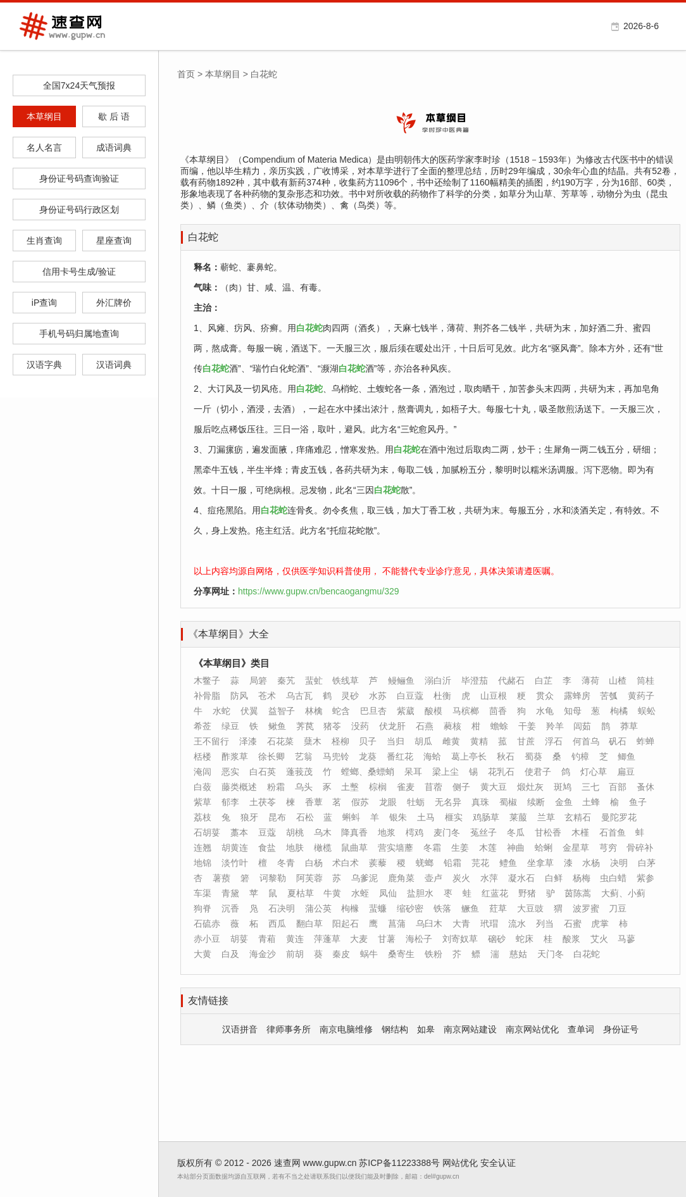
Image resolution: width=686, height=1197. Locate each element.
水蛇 (221, 711)
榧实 (454, 817)
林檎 (314, 711)
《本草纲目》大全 (228, 634)
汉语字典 (44, 365)
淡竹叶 (234, 863)
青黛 (230, 893)
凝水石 (521, 878)
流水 (517, 923)
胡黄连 (234, 848)
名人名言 (44, 147)
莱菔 (518, 817)
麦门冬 (446, 832)
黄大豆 (493, 787)
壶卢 (433, 878)
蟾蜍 (499, 726)
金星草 (576, 848)
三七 (590, 787)
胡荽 (239, 939)
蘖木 (312, 741)
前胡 (295, 954)
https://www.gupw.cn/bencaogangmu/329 (318, 591)
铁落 (442, 908)
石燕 (424, 726)
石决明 (281, 908)
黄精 (479, 741)
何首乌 (586, 741)
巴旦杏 (373, 711)
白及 (230, 954)
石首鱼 (612, 832)
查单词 (581, 1029)
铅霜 (452, 863)
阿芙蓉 (309, 878)
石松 (305, 817)
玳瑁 (489, 923)
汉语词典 (114, 365)
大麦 (359, 939)
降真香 (354, 832)
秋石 (505, 756)
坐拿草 (540, 863)
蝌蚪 (351, 817)
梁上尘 (445, 772)
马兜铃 (336, 756)
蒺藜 (378, 863)
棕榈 (378, 787)
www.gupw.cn (330, 1163)
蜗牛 (369, 954)
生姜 (460, 848)
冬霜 (432, 848)
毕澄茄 (474, 680)
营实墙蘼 (395, 848)
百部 (618, 787)
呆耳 (413, 772)
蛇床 (524, 939)
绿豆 (230, 726)
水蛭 (360, 893)
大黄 (202, 954)
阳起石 (345, 923)
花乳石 (501, 772)
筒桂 (645, 680)
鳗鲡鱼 (401, 680)
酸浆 (571, 939)
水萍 (489, 878)
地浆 (387, 832)
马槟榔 (465, 711)
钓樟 (580, 756)
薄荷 (590, 680)
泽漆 (248, 741)
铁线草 (345, 680)
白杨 (314, 863)
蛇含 (341, 711)
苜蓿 (433, 787)
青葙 (267, 939)
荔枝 (202, 817)
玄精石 (577, 817)
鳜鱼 (470, 908)
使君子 (538, 772)
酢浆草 (234, 756)
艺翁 (304, 756)
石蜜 (573, 923)
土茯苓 (262, 802)
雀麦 (406, 787)
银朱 (398, 817)
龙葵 (368, 756)
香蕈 (314, 802)
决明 (619, 863)
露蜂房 (577, 696)
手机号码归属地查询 (79, 334)
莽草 (629, 726)
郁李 (230, 802)
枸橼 (350, 908)
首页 (186, 74)
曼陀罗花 (619, 817)
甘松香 (548, 832)
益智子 (281, 711)
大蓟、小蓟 (623, 893)
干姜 (527, 726)
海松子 (419, 939)
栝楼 (202, 756)
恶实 (230, 772)
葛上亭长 (469, 756)
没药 (360, 726)
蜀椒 (508, 802)
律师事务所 (288, 1029)
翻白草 (309, 923)
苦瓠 (609, 696)
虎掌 (600, 923)
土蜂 (591, 802)
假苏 (360, 802)
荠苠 (305, 726)
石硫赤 (207, 923)
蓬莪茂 (299, 772)
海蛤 (432, 756)
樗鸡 (414, 832)
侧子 (461, 787)
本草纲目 (44, 116)
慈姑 (518, 954)
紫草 (202, 802)
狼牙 (249, 817)
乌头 (304, 787)
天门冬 (550, 954)
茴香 (498, 711)
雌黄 (451, 741)
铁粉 (433, 954)
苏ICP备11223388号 (399, 1163)
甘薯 (387, 939)
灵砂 (350, 696)
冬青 (286, 863)
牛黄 (332, 893)
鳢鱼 (508, 863)
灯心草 (593, 772)
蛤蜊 (543, 848)
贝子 (368, 741)
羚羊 (555, 726)
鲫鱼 (626, 756)
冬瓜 (516, 832)
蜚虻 (314, 680)
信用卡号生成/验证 (79, 271)
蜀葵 (533, 756)
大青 (461, 923)
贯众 (545, 696)
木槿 (580, 832)
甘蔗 (526, 741)
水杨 (591, 863)
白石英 (262, 772)
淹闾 (202, 772)
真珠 (480, 802)
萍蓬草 (327, 939)
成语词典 (114, 147)
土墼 (350, 787)
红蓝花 (495, 893)
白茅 (647, 863)
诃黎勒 (272, 878)
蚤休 (645, 787)
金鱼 (564, 802)
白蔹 (202, 787)
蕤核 (452, 726)
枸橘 (619, 711)
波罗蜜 (586, 908)
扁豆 (626, 772)
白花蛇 (203, 237)
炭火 (461, 878)
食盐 (267, 848)
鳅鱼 (277, 726)
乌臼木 (429, 923)
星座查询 (114, 240)
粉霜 (276, 787)
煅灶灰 (530, 787)
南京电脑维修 (346, 1029)
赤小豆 (207, 939)
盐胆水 (420, 893)
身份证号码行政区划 (79, 209)
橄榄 (323, 848)
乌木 (323, 832)
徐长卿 (271, 756)
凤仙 (388, 893)
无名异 (448, 802)
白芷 (543, 680)
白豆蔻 (410, 696)
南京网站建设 (470, 1029)
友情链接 (208, 1000)
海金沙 (262, 954)
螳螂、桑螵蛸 (367, 772)
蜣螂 (424, 863)
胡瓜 (423, 741)
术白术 (345, 863)
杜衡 (442, 696)
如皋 (426, 1029)
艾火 (599, 939)
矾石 (618, 741)
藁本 (239, 832)
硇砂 (497, 939)
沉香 (230, 908)
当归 (395, 741)
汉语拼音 (240, 1029)
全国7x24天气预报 (79, 85)
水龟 (545, 711)
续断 (536, 802)
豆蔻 (267, 832)
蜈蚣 (647, 711)
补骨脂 (207, 696)
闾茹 (582, 726)
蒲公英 (318, 908)
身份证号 (621, 1029)
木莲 (488, 848)
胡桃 (295, 832)
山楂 (618, 680)
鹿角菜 (401, 878)
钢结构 (395, 1029)
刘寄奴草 (460, 939)
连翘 (202, 848)
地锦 (202, 863)
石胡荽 (207, 832)
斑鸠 (562, 787)
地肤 (295, 848)
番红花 (400, 756)
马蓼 (626, 939)
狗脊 (202, 908)
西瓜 (277, 923)
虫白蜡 (613, 878)
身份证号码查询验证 (79, 178)
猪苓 (332, 726)
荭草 (498, 908)
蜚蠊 (378, 908)
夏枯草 (300, 893)
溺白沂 (438, 680)
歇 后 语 (114, 116)
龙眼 (388, 802)
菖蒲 (397, 923)
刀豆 (618, 908)
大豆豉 (530, 908)
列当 (545, 923)
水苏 (378, 696)
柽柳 (340, 741)
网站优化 (460, 1163)
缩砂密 (410, 908)
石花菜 (280, 741)
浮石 (554, 741)
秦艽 (286, 680)
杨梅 (581, 878)
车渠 (202, 893)
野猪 (527, 893)
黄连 (295, 939)
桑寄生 (401, 954)
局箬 (258, 680)
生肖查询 (44, 240)
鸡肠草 (486, 817)
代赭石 (511, 680)
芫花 (480, 863)
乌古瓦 (299, 696)
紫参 (645, 878)
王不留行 (211, 741)
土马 (426, 817)
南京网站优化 (532, 1029)
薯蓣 (221, 878)
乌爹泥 (364, 878)
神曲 (516, 848)
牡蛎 (416, 802)
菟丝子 (483, 832)
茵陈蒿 (577, 893)
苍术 (267, 696)
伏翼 (249, 711)
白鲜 (554, 878)
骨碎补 (640, 848)
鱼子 (638, 802)
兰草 (546, 817)
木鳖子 (207, 680)
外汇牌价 (114, 303)
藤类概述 (239, 787)
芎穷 (608, 848)
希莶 (202, 726)
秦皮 (341, 954)
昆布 (277, 817)
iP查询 (44, 303)
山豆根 (493, 696)
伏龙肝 (392, 726)
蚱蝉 (645, 741)
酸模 (433, 711)
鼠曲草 (354, 848)
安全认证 (498, 1163)
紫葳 (406, 711)
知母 (573, 711)
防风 (239, 696)
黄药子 (641, 696)
